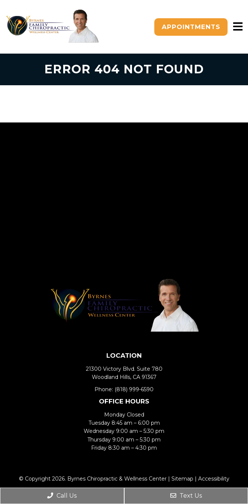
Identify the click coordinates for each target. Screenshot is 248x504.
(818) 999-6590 (134, 389)
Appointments (191, 27)
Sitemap (182, 478)
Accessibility (213, 478)
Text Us (186, 495)
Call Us (62, 495)
